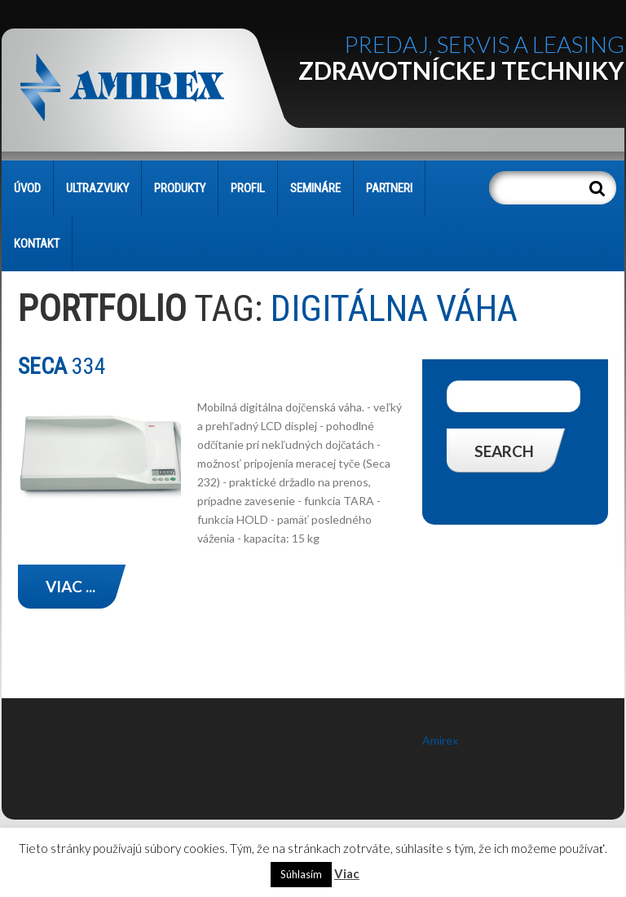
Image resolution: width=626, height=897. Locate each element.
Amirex (440, 740)
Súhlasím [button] (301, 874)
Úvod (27, 188)
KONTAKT (37, 243)
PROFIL (248, 188)
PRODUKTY (179, 188)
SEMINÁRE (315, 188)
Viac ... (70, 586)
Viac (346, 873)
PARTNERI (389, 188)
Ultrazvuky (97, 188)
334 (62, 366)
